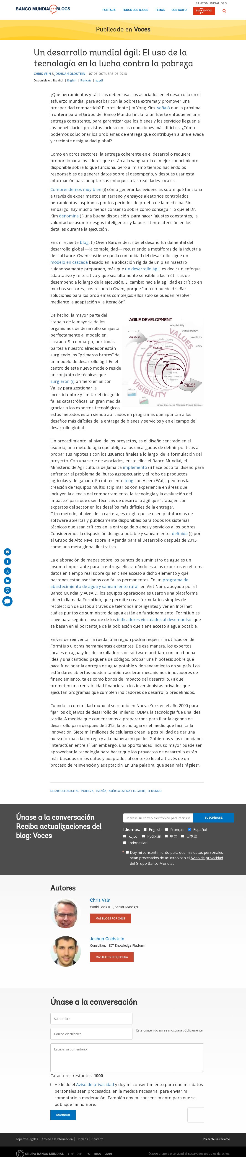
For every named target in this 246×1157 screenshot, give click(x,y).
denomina (69, 216)
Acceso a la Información (57, 1139)
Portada (108, 10)
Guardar (63, 1114)
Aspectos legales (27, 1139)
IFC (87, 1154)
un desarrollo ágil (142, 269)
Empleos (82, 1139)
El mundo (155, 791)
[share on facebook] (7, 561)
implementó (135, 467)
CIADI (108, 1154)
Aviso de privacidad (95, 1084)
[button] (224, 11)
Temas (160, 10)
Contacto (178, 10)
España (101, 791)
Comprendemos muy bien (75, 189)
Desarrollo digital (64, 791)
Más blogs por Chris (110, 918)
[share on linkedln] (7, 580)
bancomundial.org (211, 3)
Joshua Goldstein (69, 73)
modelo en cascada (69, 262)
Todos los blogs (135, 10)
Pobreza (87, 791)
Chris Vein (42, 73)
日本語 (191, 836)
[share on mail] (7, 552)
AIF (80, 1154)
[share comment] (7, 601)
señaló (163, 107)
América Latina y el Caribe (127, 791)
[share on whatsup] (7, 590)
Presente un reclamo (216, 1139)
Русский (154, 836)
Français (85, 80)
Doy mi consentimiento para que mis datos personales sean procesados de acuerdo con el (176, 858)
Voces (142, 30)
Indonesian (138, 842)
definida (180, 533)
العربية (99, 80)
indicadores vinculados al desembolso (154, 619)
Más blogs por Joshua (112, 957)
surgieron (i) (62, 381)
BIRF (71, 1154)
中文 (173, 836)
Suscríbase (214, 817)
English (71, 80)
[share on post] (7, 571)
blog (84, 242)
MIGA (97, 1154)
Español (58, 80)
